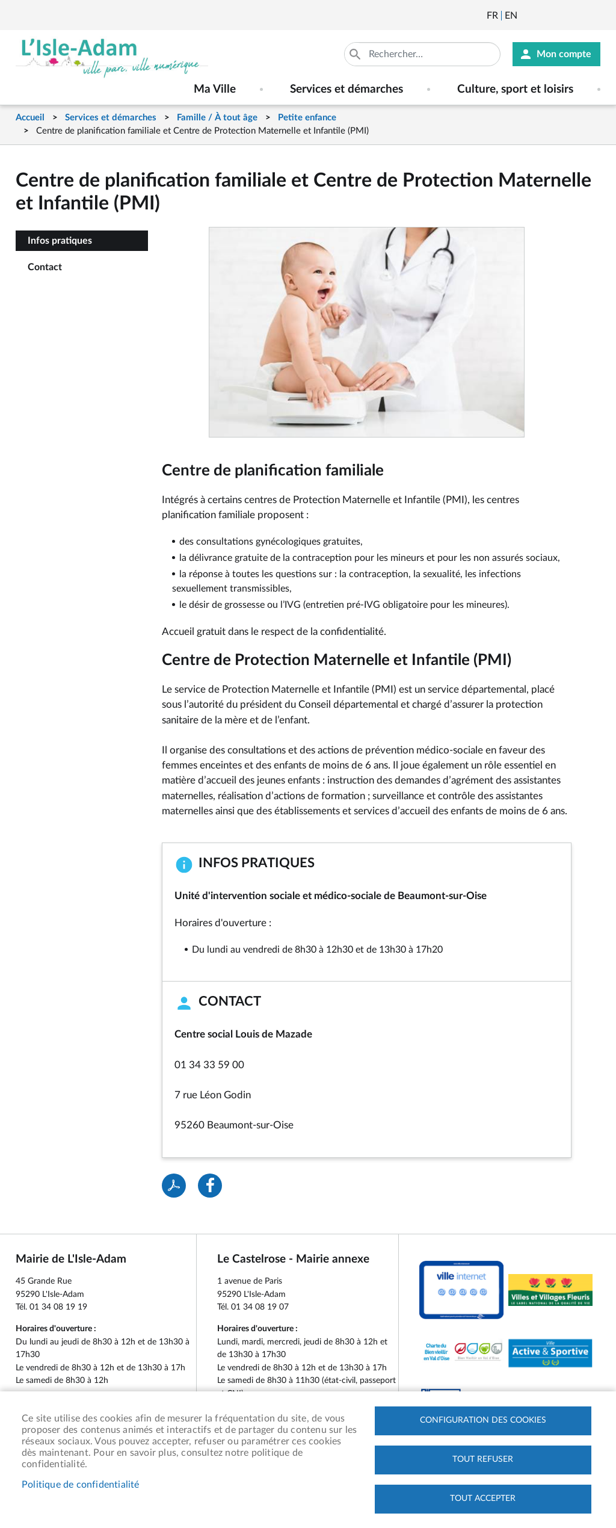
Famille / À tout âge (217, 117)
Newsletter (527, 16)
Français (492, 15)
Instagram (592, 16)
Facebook (560, 16)
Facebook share (210, 1186)
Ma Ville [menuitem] (215, 89)
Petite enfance (307, 117)
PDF (174, 1186)
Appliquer (356, 54)
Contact (45, 267)
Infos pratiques (60, 241)
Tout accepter (483, 1498)
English (511, 15)
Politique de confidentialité (81, 1484)
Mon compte (564, 54)
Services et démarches (110, 117)
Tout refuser (482, 1459)
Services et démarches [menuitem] (346, 89)
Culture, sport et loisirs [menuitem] (515, 89)
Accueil (30, 117)
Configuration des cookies (483, 1420)
